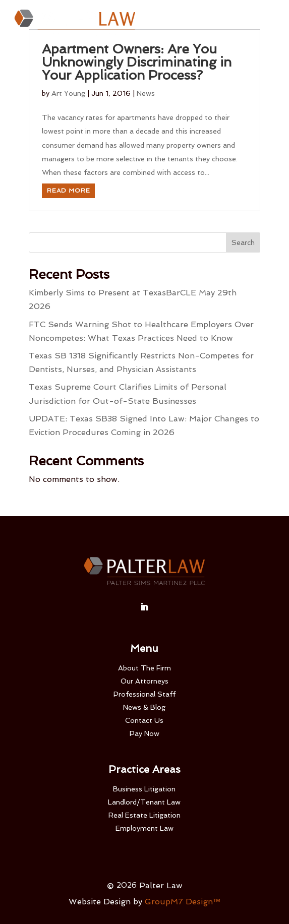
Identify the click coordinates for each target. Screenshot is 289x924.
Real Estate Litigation (144, 815)
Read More (68, 190)
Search (243, 242)
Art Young (68, 93)
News (146, 93)
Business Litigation (144, 789)
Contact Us (144, 720)
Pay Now (144, 733)
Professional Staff (144, 694)
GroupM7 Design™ (183, 901)
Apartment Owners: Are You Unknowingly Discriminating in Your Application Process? (137, 62)
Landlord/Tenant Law (144, 802)
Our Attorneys (144, 681)
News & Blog (144, 707)
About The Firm (144, 668)
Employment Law (144, 828)
